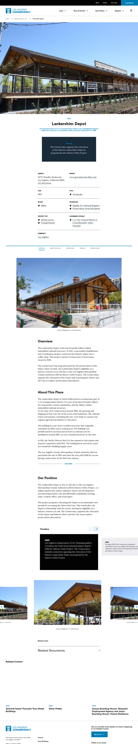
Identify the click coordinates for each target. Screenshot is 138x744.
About (97, 2)
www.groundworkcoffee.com (83, 225)
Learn (61, 11)
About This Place (55, 296)
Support (118, 11)
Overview (42, 296)
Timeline (82, 296)
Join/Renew (129, 3)
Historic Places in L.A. (20, 19)
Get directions (44, 231)
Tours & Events (79, 11)
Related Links (95, 296)
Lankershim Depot (38, 19)
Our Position (70, 296)
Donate (105, 2)
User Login (114, 2)
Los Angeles (43, 285)
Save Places (99, 11)
